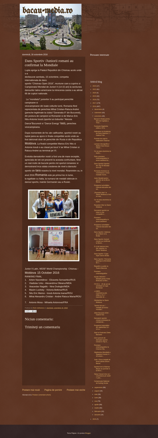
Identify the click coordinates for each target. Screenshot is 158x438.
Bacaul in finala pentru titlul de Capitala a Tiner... (102, 121)
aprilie (96, 404)
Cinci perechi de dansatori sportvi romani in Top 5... (101, 340)
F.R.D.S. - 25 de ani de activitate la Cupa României (102, 286)
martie (96, 408)
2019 (95, 96)
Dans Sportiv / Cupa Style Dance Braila (101, 254)
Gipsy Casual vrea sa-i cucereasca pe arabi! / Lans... (102, 376)
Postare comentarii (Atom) (41, 395)
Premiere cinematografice (100, 272)
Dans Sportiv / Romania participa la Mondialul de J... (102, 261)
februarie (97, 411)
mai (95, 401)
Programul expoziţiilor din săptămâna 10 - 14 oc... (101, 327)
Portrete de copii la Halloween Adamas (101, 139)
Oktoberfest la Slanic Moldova (101, 301)
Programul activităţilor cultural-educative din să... (102, 187)
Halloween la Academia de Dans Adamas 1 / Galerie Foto (102, 133)
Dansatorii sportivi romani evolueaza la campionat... (102, 320)
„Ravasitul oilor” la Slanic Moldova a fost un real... (102, 194)
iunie (96, 398)
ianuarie (97, 415)
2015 (95, 419)
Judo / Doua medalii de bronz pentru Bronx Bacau (102, 361)
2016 (95, 106)
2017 (95, 103)
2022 (95, 89)
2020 (95, 93)
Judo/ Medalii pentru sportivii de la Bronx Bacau (102, 180)
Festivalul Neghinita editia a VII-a (101, 127)
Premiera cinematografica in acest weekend (101, 219)
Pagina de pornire (53, 390)
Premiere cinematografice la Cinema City (101, 347)
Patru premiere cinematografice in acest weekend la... (101, 158)
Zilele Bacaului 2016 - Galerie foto (101, 314)
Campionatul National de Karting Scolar (101, 382)
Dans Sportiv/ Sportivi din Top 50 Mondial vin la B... (101, 165)
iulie (96, 394)
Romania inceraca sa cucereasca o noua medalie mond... (101, 173)
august (97, 391)
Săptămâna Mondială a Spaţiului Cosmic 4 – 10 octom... (102, 354)
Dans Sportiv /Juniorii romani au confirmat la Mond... (102, 241)
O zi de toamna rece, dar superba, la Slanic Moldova (101, 248)
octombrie (98, 116)
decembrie (98, 109)
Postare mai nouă (31, 390)
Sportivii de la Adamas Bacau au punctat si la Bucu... (102, 368)
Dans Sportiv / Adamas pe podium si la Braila (102, 234)
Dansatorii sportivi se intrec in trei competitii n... (101, 212)
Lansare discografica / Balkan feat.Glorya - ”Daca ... (102, 146)
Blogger (88, 433)
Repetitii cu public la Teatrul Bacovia (101, 267)
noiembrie (98, 113)
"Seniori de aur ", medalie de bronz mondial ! (101, 307)
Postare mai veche (76, 390)
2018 (95, 99)
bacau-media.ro (47, 10)
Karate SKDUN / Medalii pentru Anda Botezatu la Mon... (102, 278)
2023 (95, 86)
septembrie (98, 387)
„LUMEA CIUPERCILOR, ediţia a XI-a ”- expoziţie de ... (100, 294)
